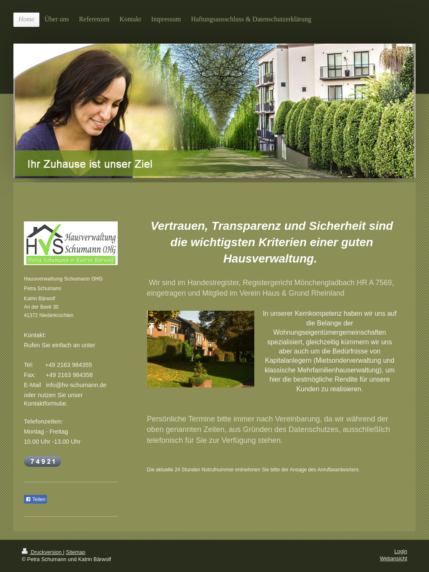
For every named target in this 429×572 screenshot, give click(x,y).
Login (400, 551)
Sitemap (75, 552)
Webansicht (393, 559)
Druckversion (42, 552)
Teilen (35, 499)
